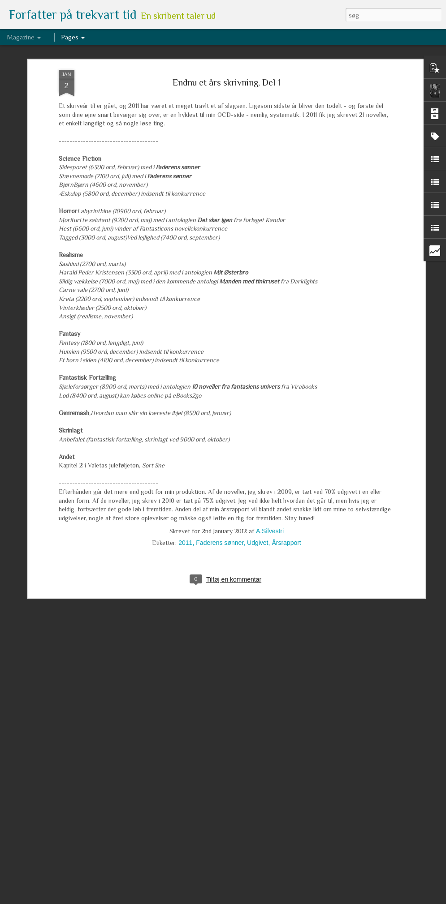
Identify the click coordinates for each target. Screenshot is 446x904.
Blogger (259, 899)
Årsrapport (286, 476)
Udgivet (257, 476)
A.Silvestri (270, 465)
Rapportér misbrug (290, 899)
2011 (185, 476)
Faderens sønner (219, 476)
